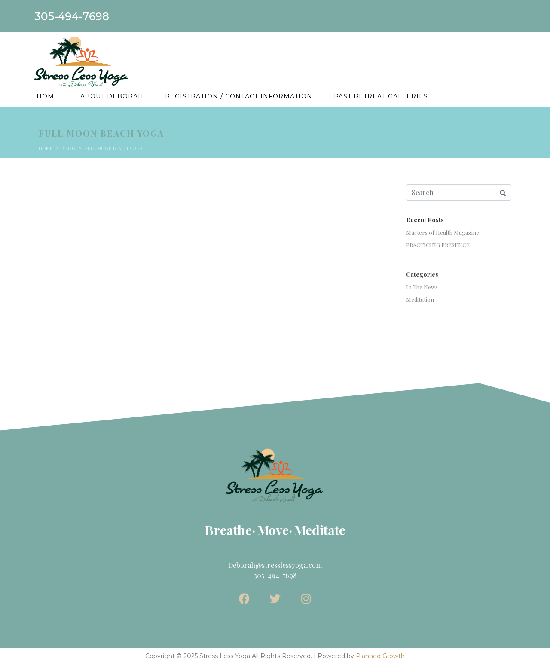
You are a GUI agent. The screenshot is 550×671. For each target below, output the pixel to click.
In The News (422, 287)
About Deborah (112, 96)
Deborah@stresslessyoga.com (275, 565)
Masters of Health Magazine (442, 232)
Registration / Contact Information (238, 96)
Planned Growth (380, 656)
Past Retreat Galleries (381, 96)
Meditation (420, 299)
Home (48, 96)
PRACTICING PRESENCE (438, 244)
